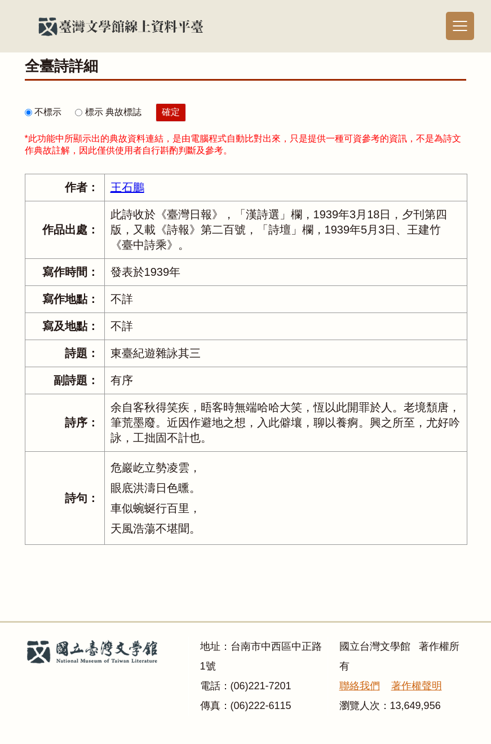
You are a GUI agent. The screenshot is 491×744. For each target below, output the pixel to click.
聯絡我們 (359, 686)
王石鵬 (127, 187)
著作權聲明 (416, 686)
